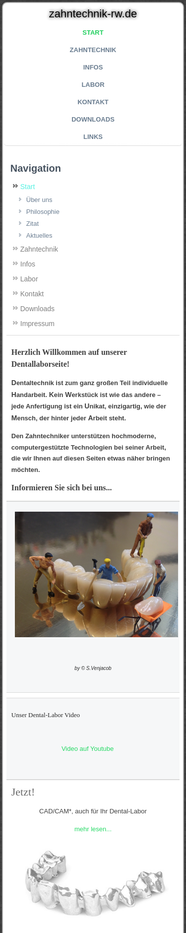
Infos (93, 67)
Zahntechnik (93, 50)
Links (93, 136)
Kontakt (93, 102)
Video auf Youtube (88, 748)
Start (92, 32)
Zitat (32, 223)
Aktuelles (39, 235)
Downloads (93, 119)
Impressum (37, 324)
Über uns (39, 199)
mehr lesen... (93, 829)
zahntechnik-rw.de (93, 13)
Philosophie (43, 211)
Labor (92, 84)
